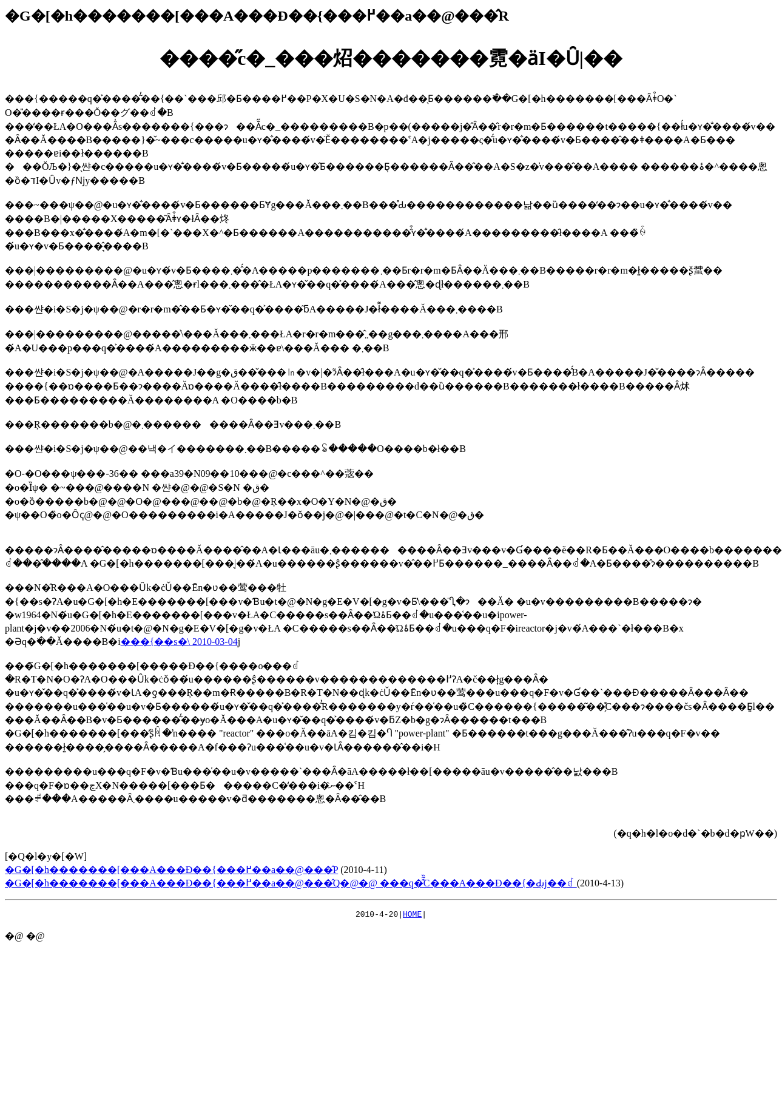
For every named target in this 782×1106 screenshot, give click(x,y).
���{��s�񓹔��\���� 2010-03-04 (179, 641)
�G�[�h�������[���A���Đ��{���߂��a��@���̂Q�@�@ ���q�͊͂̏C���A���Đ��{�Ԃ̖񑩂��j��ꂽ (291, 883)
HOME (412, 915)
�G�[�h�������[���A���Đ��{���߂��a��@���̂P (171, 870)
